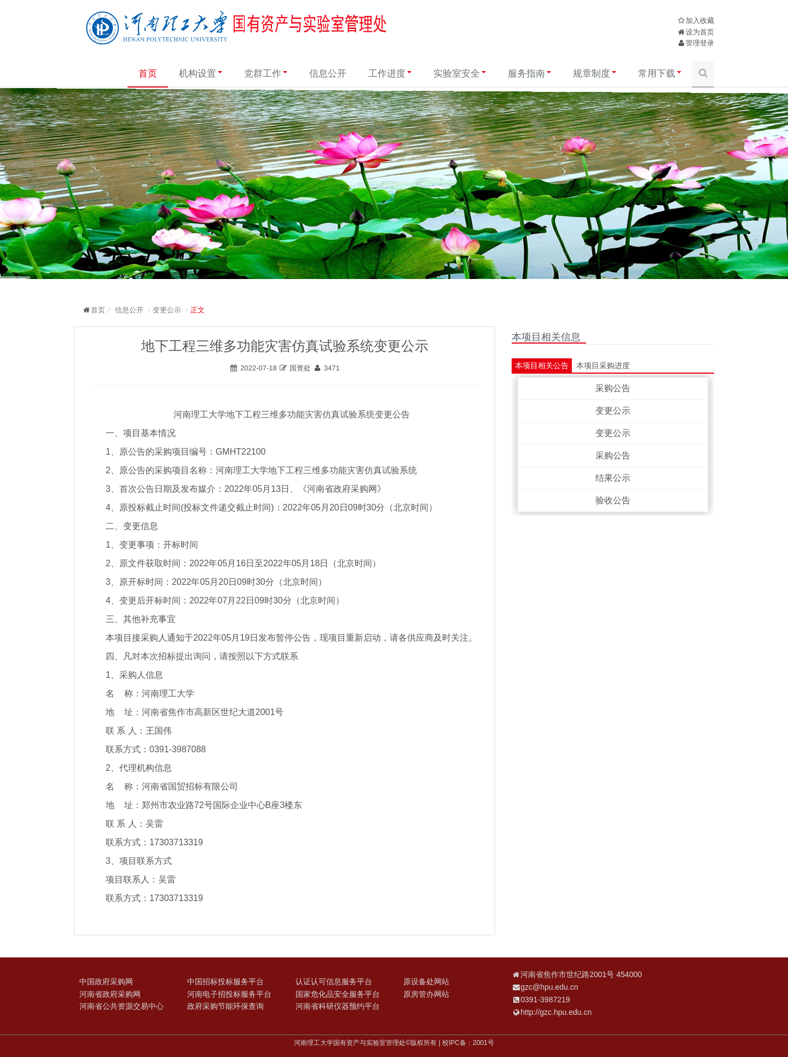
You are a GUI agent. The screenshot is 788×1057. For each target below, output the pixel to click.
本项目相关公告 (542, 365)
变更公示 (167, 310)
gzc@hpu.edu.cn (549, 987)
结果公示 (612, 478)
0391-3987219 (545, 999)
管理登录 (700, 43)
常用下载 (659, 73)
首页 (147, 73)
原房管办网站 (426, 994)
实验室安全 (459, 73)
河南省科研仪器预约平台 (338, 1006)
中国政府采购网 (106, 981)
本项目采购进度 (603, 365)
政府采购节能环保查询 (225, 1006)
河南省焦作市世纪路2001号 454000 (581, 974)
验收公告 (612, 500)
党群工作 (265, 73)
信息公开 (327, 73)
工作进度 (390, 73)
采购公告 (612, 388)
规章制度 (594, 73)
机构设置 (200, 73)
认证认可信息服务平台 (334, 981)
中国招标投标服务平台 (225, 981)
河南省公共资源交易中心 (121, 1006)
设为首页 (700, 32)
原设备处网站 (426, 981)
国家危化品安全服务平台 (338, 994)
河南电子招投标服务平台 (229, 994)
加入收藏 (700, 20)
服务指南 (529, 73)
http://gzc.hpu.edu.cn (556, 1012)
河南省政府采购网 (110, 994)
